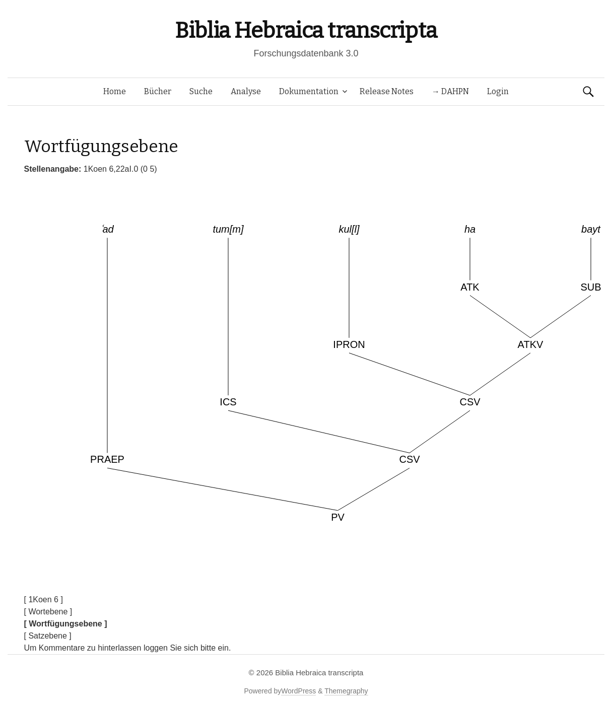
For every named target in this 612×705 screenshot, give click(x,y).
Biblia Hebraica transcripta (306, 30)
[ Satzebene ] (48, 635)
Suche (201, 91)
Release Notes (387, 91)
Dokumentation (308, 91)
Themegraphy (346, 691)
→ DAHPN (450, 91)
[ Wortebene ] (48, 611)
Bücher (157, 91)
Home (114, 91)
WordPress (298, 691)
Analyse (246, 91)
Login (498, 91)
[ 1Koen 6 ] (43, 599)
